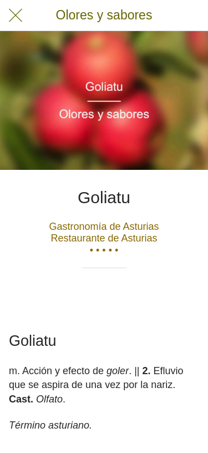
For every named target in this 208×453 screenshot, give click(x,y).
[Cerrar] (15, 15)
